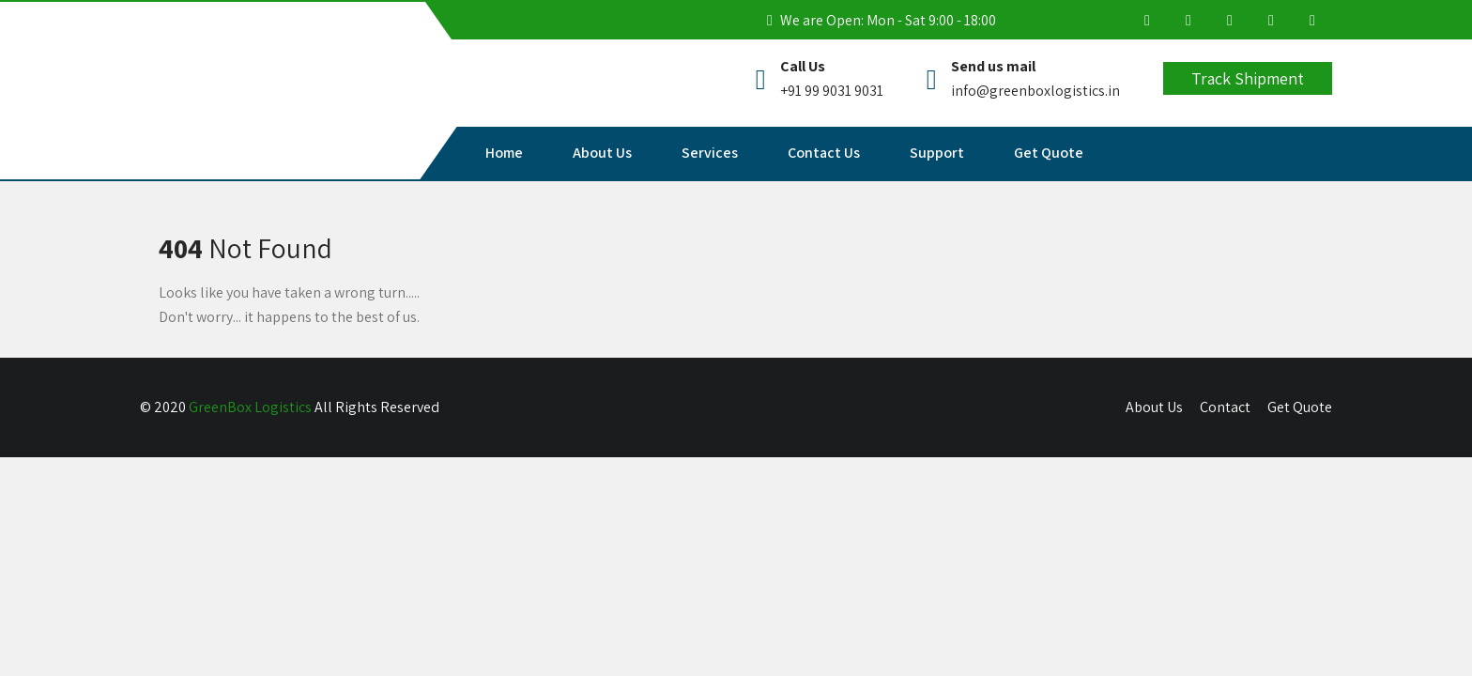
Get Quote (1048, 152)
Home (504, 152)
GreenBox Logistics (250, 407)
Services (710, 152)
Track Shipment (1247, 78)
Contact (1225, 407)
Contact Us (824, 152)
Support (937, 152)
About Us (602, 152)
